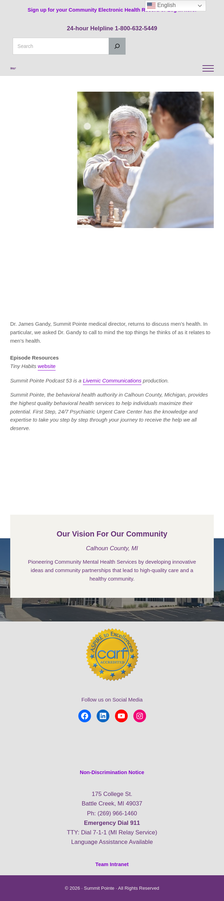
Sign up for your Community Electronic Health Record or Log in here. (112, 10)
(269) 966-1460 (117, 813)
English (161, 5)
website (47, 384)
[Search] (117, 46)
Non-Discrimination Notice (112, 773)
